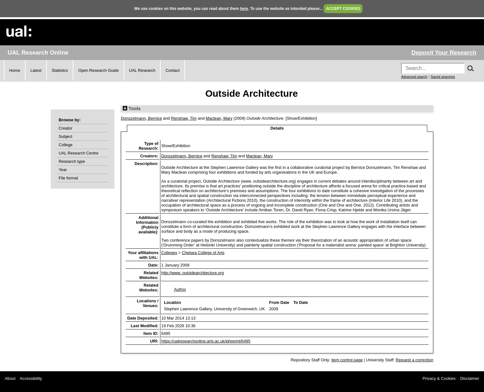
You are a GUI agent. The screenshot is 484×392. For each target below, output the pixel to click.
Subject (65, 136)
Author (180, 289)
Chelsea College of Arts (203, 252)
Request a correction (414, 360)
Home (14, 70)
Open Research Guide (98, 70)
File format (68, 178)
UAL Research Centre (79, 153)
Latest (35, 70)
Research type (72, 161)
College (65, 144)
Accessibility (31, 378)
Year (63, 169)
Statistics (60, 70)
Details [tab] (277, 128)
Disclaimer (469, 378)
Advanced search (414, 77)
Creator (65, 128)
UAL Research (142, 70)
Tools (132, 108)
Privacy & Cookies (439, 378)
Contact (172, 70)
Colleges (169, 252)
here (244, 8)
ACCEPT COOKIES (343, 8)
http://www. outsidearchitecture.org (192, 272)
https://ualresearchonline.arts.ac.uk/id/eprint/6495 (206, 341)
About (10, 378)
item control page (347, 360)
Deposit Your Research (443, 52)
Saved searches (443, 77)
